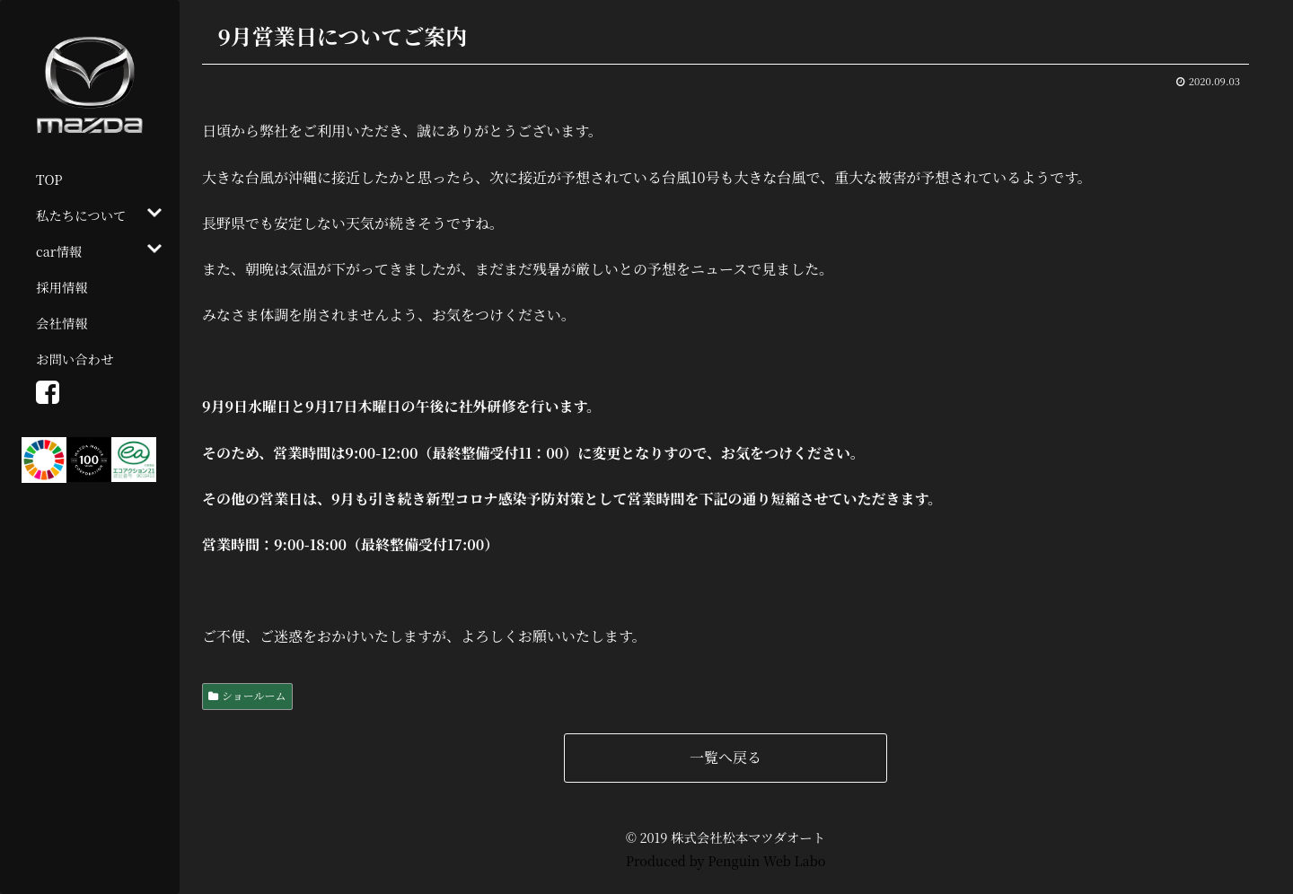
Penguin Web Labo (766, 860)
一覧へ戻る (725, 757)
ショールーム (254, 695)
